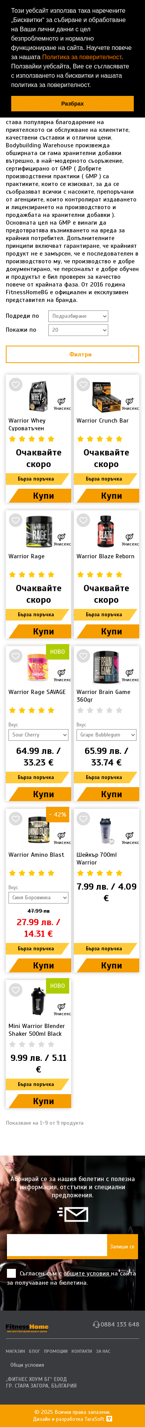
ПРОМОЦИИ (56, 1351)
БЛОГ (34, 1351)
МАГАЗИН (15, 1351)
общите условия (87, 1273)
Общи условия (27, 1365)
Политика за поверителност (81, 57)
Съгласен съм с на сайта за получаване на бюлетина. (71, 1278)
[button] (94, 86)
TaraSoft (99, 1419)
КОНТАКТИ (82, 1351)
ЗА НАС (103, 1351)
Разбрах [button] (72, 104)
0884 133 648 (120, 1324)
